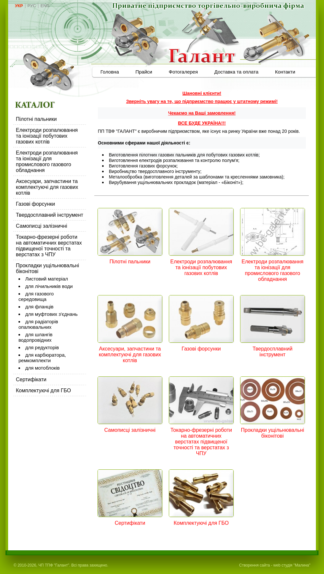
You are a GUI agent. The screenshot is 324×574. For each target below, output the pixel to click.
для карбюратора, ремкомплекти (42, 357)
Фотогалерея (183, 72)
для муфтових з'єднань (51, 314)
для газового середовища (36, 296)
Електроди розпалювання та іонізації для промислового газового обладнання (47, 161)
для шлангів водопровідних (35, 337)
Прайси (143, 72)
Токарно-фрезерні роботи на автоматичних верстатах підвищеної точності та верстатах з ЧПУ (49, 245)
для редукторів (42, 347)
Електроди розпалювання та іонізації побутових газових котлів (47, 135)
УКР (19, 5)
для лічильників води (49, 286)
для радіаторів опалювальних (38, 324)
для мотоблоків (42, 368)
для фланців (39, 306)
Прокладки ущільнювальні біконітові (272, 433)
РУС (32, 5)
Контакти (285, 72)
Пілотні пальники (36, 119)
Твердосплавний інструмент (49, 215)
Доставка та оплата (236, 72)
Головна (109, 72)
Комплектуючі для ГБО (43, 390)
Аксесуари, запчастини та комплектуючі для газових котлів (47, 187)
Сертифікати (31, 379)
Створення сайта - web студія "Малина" (274, 565)
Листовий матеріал (46, 278)
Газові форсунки (35, 204)
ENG (45, 5)
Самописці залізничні (41, 226)
